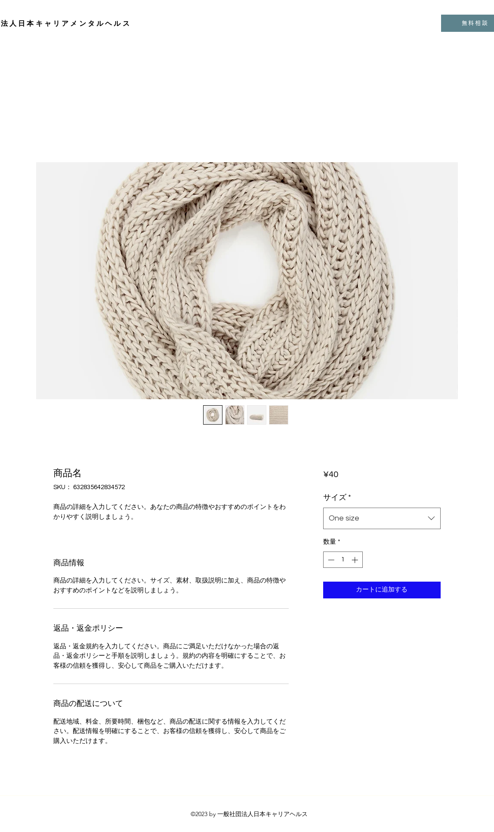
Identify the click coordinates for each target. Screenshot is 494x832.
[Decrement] (330, 560)
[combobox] (382, 518)
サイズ (337, 497)
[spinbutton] (343, 560)
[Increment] (355, 560)
